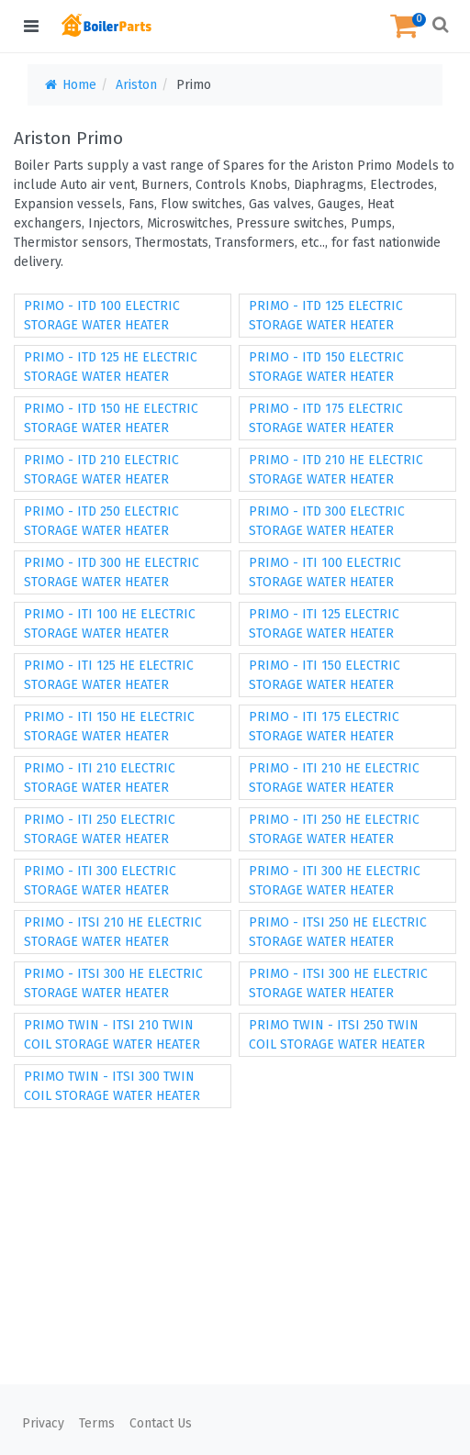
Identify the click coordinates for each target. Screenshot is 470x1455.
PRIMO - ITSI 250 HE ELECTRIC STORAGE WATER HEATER (338, 932)
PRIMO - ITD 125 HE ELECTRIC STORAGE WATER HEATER (110, 367)
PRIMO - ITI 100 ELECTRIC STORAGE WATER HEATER (325, 572)
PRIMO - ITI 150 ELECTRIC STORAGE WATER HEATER (324, 675)
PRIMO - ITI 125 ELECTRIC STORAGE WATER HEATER (324, 623)
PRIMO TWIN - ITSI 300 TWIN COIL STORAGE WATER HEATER (112, 1086)
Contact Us (160, 1423)
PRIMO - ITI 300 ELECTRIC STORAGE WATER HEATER (100, 880)
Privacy (43, 1423)
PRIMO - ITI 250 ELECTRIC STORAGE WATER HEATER (99, 829)
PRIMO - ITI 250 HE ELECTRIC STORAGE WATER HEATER (334, 829)
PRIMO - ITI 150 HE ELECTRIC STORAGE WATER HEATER (109, 726)
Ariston (136, 85)
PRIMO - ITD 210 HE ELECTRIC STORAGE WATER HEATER (336, 469)
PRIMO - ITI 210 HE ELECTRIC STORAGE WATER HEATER (334, 778)
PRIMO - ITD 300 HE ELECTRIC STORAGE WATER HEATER (111, 572)
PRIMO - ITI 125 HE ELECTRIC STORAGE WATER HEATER (109, 675)
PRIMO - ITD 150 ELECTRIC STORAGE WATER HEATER (326, 367)
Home (69, 85)
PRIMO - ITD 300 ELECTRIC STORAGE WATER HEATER (327, 521)
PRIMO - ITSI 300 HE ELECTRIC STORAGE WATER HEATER (113, 983)
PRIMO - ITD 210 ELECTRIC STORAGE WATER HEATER (101, 469)
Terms (97, 1423)
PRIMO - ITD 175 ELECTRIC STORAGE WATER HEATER (326, 418)
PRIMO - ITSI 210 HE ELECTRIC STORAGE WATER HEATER (113, 932)
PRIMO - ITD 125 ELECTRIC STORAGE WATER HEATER (326, 315)
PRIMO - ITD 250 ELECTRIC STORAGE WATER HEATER (101, 521)
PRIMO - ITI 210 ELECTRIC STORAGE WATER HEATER (99, 778)
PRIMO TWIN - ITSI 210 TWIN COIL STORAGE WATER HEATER (112, 1034)
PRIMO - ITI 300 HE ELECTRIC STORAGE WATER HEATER (334, 880)
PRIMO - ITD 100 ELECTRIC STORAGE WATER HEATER (102, 315)
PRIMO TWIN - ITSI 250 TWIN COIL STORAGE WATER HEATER (337, 1034)
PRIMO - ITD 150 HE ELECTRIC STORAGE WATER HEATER (111, 418)
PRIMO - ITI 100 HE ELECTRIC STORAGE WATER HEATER (110, 623)
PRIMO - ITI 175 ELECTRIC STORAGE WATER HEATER (324, 726)
